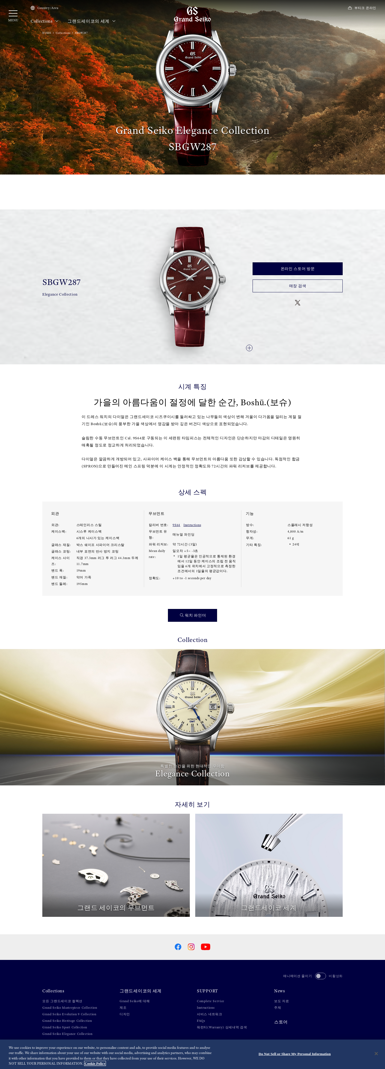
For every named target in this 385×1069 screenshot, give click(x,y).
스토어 (281, 1022)
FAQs (201, 1021)
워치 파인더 (193, 615)
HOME (46, 33)
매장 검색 (297, 285)
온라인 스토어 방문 (298, 268)
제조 (123, 1007)
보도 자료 (281, 1001)
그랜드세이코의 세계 (91, 21)
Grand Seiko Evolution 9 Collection (69, 1014)
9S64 (176, 525)
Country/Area (44, 8)
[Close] (376, 1053)
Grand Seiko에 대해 (135, 1001)
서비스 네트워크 (209, 1014)
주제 (277, 1007)
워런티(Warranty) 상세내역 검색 (222, 1027)
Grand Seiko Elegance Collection (67, 1034)
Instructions (192, 525)
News (279, 991)
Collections (45, 21)
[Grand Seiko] (192, 14)
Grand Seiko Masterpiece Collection (69, 1007)
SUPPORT (207, 991)
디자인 (125, 1014)
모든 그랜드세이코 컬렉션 (62, 1001)
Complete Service (210, 1001)
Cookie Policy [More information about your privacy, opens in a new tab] (95, 1063)
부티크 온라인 (362, 8)
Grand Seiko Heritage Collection (67, 1021)
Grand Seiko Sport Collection (64, 1027)
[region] (192, 1054)
